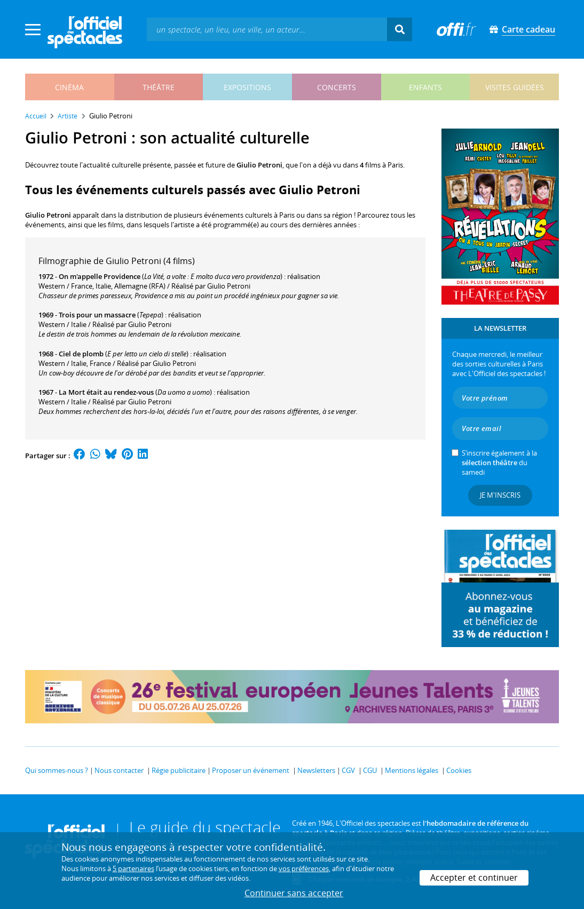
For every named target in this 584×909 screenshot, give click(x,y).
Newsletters (316, 770)
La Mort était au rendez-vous (106, 392)
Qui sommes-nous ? (56, 770)
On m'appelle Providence (99, 276)
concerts (336, 87)
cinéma (69, 87)
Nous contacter (119, 770)
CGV (348, 770)
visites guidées (514, 87)
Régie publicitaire (179, 770)
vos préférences (304, 868)
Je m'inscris (500, 495)
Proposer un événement (250, 770)
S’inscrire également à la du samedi (499, 462)
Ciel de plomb (81, 353)
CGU (370, 770)
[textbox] (267, 29)
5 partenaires (133, 868)
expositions (247, 87)
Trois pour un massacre (97, 315)
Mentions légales (411, 770)
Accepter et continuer (474, 877)
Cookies (458, 770)
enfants (425, 87)
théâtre (159, 87)
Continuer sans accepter (293, 893)
